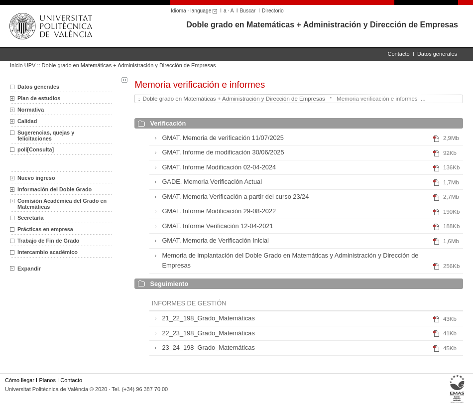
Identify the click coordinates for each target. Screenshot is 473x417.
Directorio (273, 10)
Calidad (27, 121)
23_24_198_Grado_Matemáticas (208, 347)
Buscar (248, 10)
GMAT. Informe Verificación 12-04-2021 (217, 226)
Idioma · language (195, 10)
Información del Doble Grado (54, 189)
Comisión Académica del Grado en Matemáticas (62, 204)
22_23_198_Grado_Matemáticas (208, 333)
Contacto (399, 54)
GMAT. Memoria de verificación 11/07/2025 (222, 137)
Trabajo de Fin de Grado (48, 241)
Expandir (25, 269)
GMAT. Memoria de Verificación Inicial (215, 240)
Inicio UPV (22, 65)
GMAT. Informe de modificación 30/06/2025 (223, 152)
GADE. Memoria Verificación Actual (212, 181)
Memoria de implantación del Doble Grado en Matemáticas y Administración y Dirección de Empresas (290, 260)
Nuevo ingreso (36, 178)
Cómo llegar (19, 380)
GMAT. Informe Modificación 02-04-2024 (219, 167)
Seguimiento (169, 283)
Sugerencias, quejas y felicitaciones (45, 135)
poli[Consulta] (35, 149)
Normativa (30, 110)
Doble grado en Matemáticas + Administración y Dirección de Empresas (322, 24)
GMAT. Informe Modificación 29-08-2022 (219, 211)
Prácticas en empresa (45, 229)
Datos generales (437, 54)
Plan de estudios (38, 98)
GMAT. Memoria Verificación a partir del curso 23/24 (235, 196)
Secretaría (30, 218)
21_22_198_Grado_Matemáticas (208, 318)
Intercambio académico (47, 252)
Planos (47, 380)
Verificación (168, 123)
